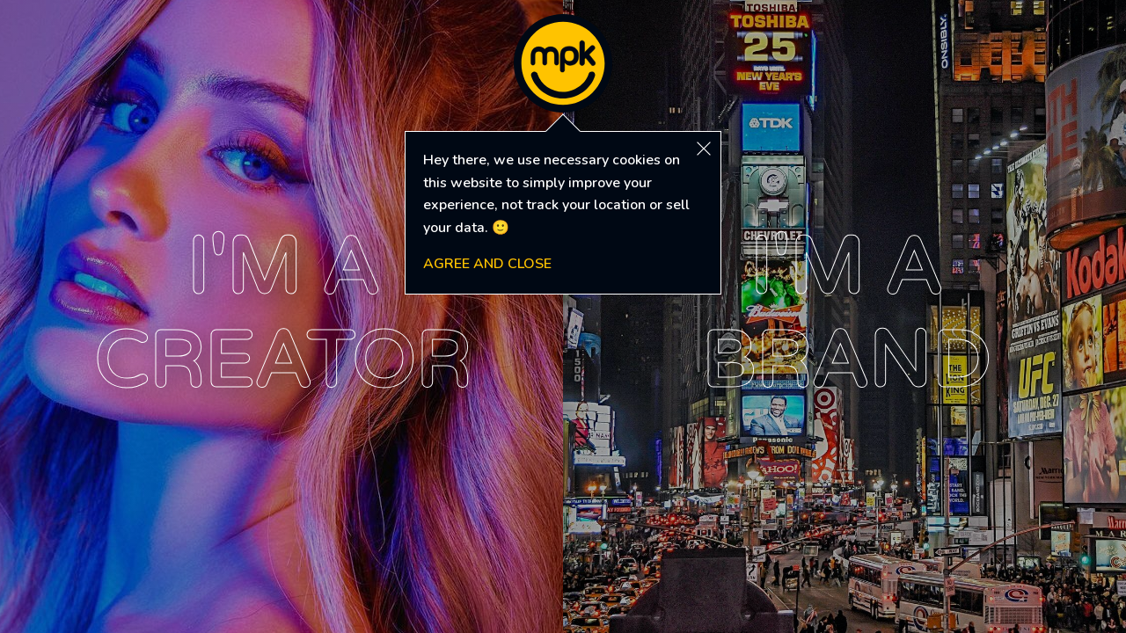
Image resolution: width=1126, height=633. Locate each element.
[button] (704, 148)
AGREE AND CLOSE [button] (487, 263)
